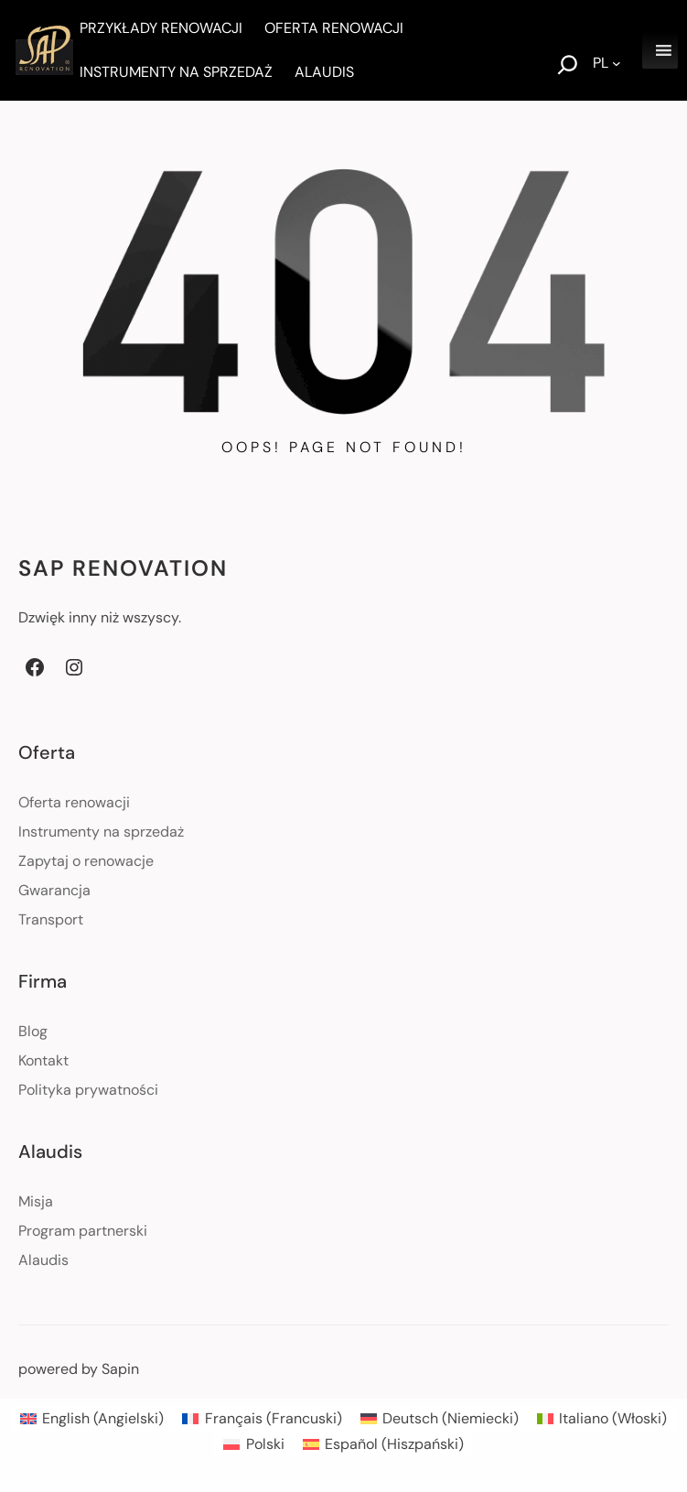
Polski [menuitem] (265, 1444)
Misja (35, 1201)
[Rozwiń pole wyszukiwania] (568, 67)
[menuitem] (92, 1419)
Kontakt (43, 1060)
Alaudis (43, 1260)
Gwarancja (54, 890)
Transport (50, 919)
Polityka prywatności (88, 1089)
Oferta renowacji (74, 802)
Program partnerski (82, 1230)
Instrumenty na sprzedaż (101, 831)
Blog (33, 1031)
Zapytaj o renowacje (86, 860)
